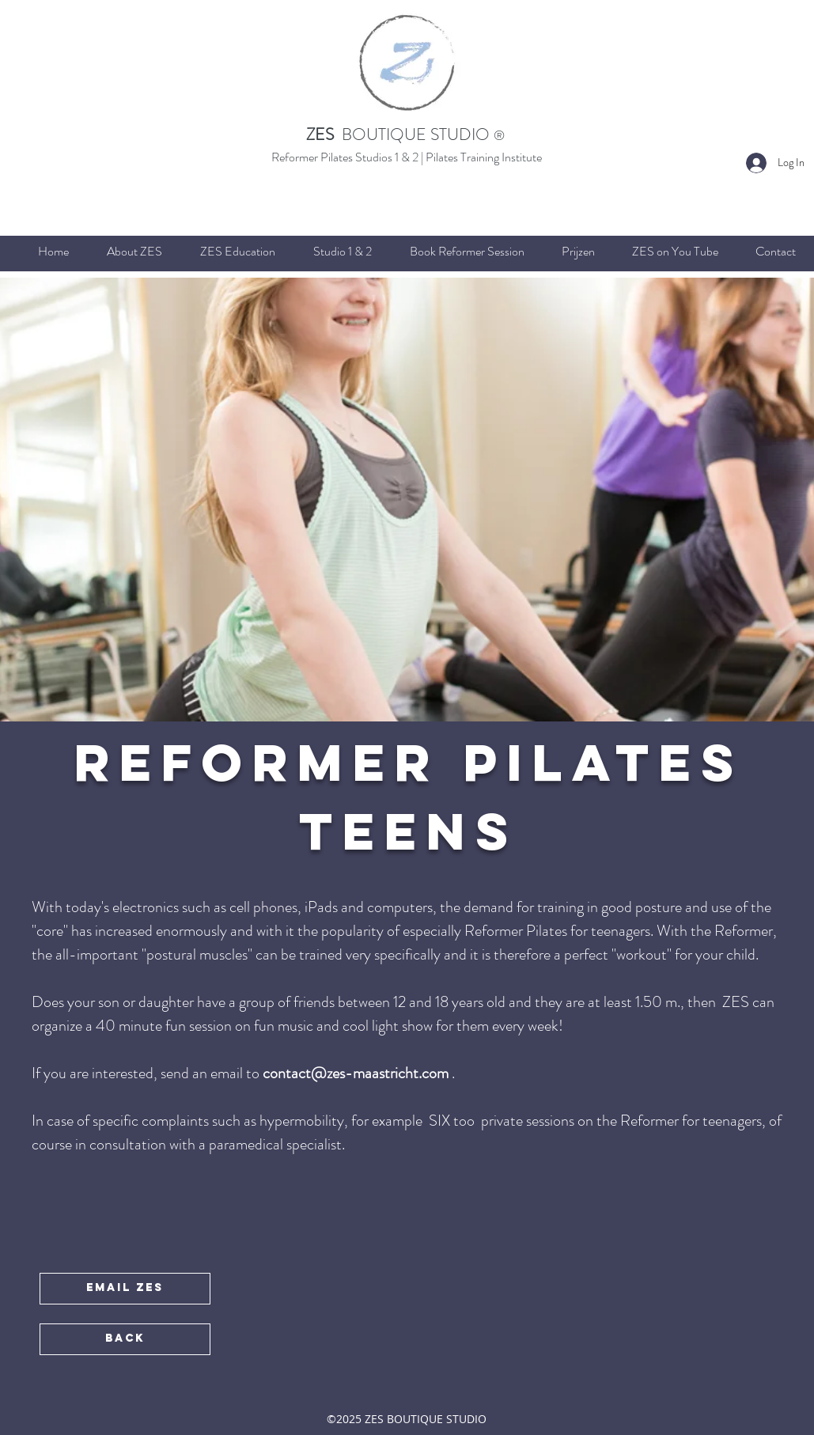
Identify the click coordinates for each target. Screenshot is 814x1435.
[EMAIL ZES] (125, 1288)
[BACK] (125, 1339)
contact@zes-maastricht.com (356, 1073)
